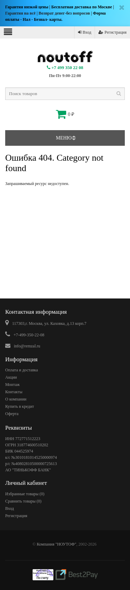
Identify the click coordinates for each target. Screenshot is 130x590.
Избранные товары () (24, 493)
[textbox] (65, 93)
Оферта (11, 413)
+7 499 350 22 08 (65, 67)
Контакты (14, 391)
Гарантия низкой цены (26, 7)
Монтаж (12, 384)
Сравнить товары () (23, 501)
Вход (84, 32)
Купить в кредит (19, 406)
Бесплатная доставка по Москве (81, 7)
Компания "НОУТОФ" (56, 544)
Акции (11, 377)
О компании (15, 399)
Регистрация (112, 32)
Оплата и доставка (21, 370)
